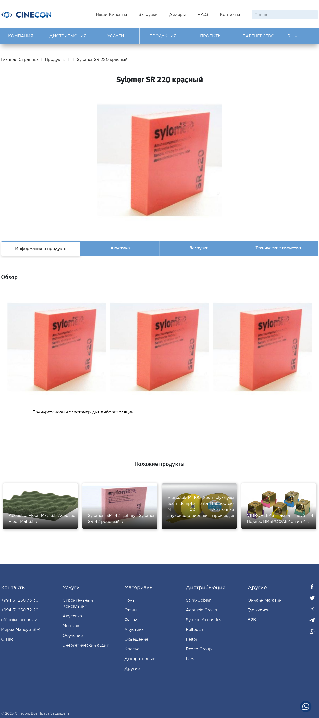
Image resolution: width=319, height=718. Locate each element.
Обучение (73, 635)
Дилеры (177, 14)
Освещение (136, 639)
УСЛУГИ (115, 36)
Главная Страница (20, 59)
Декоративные (139, 658)
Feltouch (194, 629)
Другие (132, 668)
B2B (252, 619)
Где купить (258, 610)
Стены (130, 610)
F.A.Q (202, 14)
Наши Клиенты (111, 14)
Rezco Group (199, 649)
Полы (130, 600)
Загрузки (148, 14)
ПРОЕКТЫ (211, 36)
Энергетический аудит (86, 645)
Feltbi (191, 639)
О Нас (7, 639)
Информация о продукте (40, 248)
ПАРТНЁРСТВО (259, 36)
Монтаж (71, 625)
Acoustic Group (201, 610)
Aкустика (134, 629)
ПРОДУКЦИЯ (163, 36)
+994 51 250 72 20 (19, 610)
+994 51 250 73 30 (19, 600)
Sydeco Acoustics (203, 619)
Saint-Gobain (199, 600)
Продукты (55, 59)
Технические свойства (278, 248)
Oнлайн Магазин (265, 600)
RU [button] (292, 36)
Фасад (130, 619)
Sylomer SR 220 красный (102, 59)
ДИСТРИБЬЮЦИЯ (68, 36)
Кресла (131, 649)
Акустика (120, 248)
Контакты (230, 14)
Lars (190, 658)
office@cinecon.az (19, 619)
